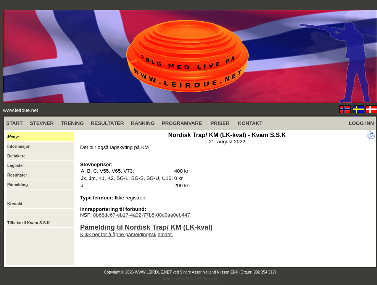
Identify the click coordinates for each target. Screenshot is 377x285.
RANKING (143, 123)
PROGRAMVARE (182, 123)
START (14, 123)
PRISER (220, 123)
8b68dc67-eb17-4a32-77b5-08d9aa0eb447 (141, 215)
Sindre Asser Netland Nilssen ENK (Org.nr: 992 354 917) (228, 272)
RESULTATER (107, 123)
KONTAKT (250, 123)
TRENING (72, 123)
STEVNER (42, 123)
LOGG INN (361, 123)
